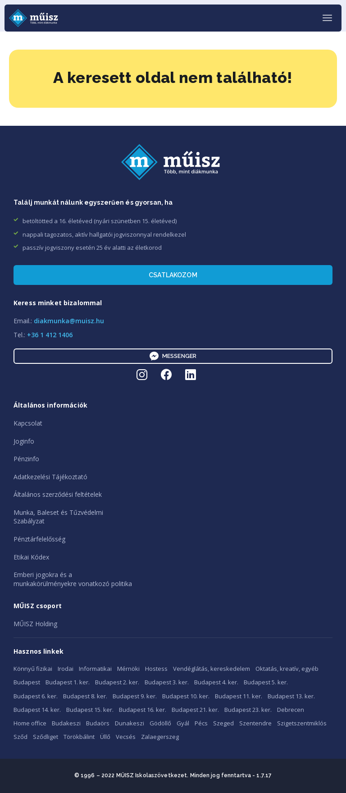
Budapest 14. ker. (37, 710)
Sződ (20, 737)
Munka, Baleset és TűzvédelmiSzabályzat (58, 517)
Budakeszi (66, 723)
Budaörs (97, 723)
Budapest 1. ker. (68, 682)
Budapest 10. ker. (185, 696)
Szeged (223, 723)
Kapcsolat (28, 423)
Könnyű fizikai (33, 669)
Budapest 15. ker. (90, 710)
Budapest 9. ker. (135, 696)
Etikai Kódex (31, 557)
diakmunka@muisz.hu (69, 320)
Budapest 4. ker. (216, 682)
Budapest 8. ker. (85, 696)
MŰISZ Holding (35, 623)
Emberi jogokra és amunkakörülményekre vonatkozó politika (73, 579)
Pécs (201, 723)
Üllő (105, 737)
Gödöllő (160, 723)
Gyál (183, 723)
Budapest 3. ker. (167, 682)
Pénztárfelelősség (39, 539)
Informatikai (95, 669)
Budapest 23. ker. (248, 710)
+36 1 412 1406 (50, 334)
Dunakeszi (129, 723)
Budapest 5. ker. (266, 682)
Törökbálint (79, 737)
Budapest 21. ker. (195, 710)
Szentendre (255, 723)
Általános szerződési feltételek (58, 494)
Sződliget (45, 737)
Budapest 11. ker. (238, 696)
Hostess (156, 669)
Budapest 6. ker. (36, 696)
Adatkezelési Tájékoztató (50, 476)
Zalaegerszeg (160, 737)
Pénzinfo (26, 458)
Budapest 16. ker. (142, 710)
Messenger (173, 356)
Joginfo (24, 441)
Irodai (65, 669)
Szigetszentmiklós (302, 723)
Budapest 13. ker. (291, 696)
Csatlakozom (173, 275)
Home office (30, 723)
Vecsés (126, 737)
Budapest (27, 682)
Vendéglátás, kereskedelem (211, 669)
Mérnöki (128, 669)
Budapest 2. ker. (117, 682)
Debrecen (290, 710)
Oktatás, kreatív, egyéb (287, 669)
